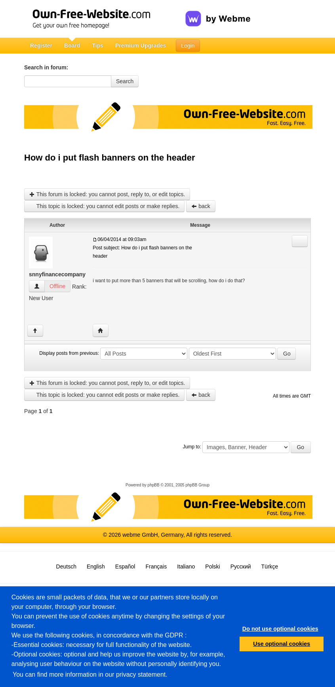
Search (124, 81)
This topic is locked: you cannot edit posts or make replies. (104, 206)
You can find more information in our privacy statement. (90, 674)
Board (72, 45)
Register (41, 45)
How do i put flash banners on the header (109, 158)
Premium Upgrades (140, 45)
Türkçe (269, 566)
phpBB (154, 485)
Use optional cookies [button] (281, 644)
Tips (97, 45)
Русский (240, 566)
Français (156, 566)
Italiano (186, 566)
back (200, 206)
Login (187, 45)
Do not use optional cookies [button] (280, 629)
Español (125, 566)
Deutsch (66, 566)
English (96, 566)
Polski (212, 566)
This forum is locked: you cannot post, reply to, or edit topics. (107, 194)
